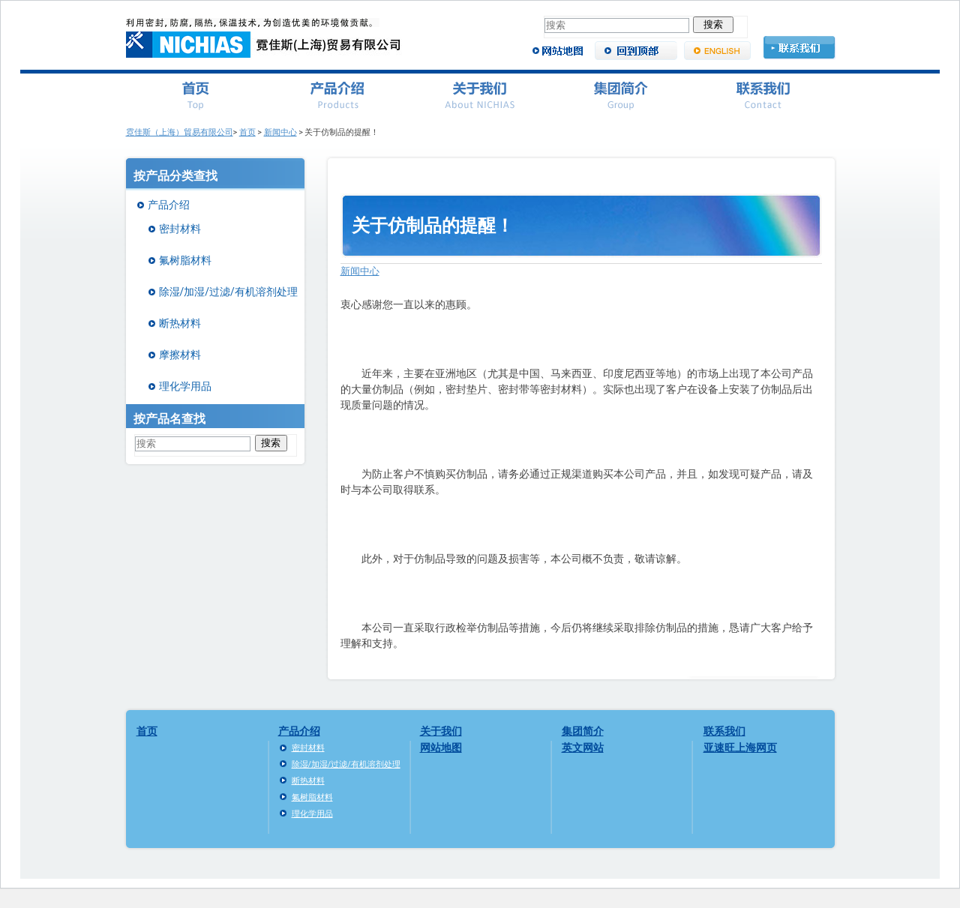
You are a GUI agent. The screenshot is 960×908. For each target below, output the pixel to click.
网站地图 (441, 748)
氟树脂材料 (185, 260)
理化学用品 (185, 386)
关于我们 (441, 731)
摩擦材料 (180, 355)
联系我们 (725, 731)
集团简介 (583, 731)
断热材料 (180, 323)
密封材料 (180, 229)
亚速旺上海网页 (740, 748)
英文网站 (583, 748)
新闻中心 (280, 132)
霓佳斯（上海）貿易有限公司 (179, 132)
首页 (247, 132)
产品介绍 (169, 205)
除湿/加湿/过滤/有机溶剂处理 (228, 292)
